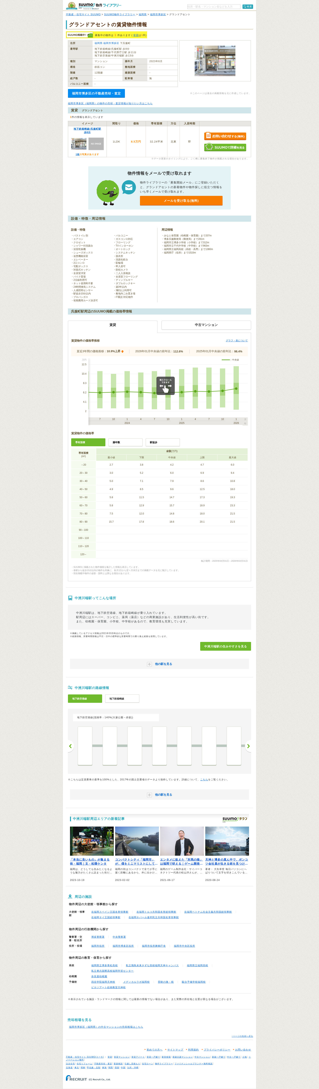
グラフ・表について (237, 340)
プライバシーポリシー (217, 1049)
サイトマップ (175, 1049)
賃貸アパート (138, 1057)
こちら (204, 779)
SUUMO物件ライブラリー (119, 14)
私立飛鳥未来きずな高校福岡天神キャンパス (152, 965)
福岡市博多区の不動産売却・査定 (96, 93)
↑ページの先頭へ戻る (242, 1036)
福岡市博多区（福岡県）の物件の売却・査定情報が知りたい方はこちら (110, 103)
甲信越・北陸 (93, 1067)
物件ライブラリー (164, 1064)
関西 (110, 1067)
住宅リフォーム (84, 1064)
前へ (71, 746)
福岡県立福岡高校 (197, 965)
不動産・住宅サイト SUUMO (83, 14)
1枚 (78, 154)
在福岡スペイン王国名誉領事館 (109, 911)
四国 (117, 1067)
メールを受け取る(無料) (181, 200)
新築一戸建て (218, 1057)
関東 (83, 1067)
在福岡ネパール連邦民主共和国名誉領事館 (154, 917)
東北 (76, 1067)
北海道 (69, 1067)
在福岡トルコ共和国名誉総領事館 (156, 911)
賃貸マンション (122, 1057)
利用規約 (193, 1049)
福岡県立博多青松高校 (104, 965)
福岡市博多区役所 (123, 945)
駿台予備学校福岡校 (194, 981)
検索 (249, 6)
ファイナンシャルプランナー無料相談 (194, 1064)
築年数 (116, 442)
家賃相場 (166, 1057)
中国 (123, 1067)
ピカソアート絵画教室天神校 (108, 987)
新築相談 (118, 1064)
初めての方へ (155, 1049)
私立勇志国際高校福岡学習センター (112, 970)
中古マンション (202, 1057)
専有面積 (80, 442)
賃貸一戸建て (153, 1057)
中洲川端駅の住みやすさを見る (225, 646)
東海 (104, 1067)
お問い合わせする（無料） (225, 136)
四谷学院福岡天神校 (103, 981)
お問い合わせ (243, 1049)
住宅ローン (147, 1064)
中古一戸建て (233, 1057)
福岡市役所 (98, 945)
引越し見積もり (132, 1064)
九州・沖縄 (132, 1067)
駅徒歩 (153, 442)
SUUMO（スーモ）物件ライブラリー (93, 6)
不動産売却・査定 (103, 1064)
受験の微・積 (166, 981)
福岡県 (143, 14)
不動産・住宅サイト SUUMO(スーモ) (85, 1057)
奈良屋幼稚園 (99, 976)
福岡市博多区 (158, 14)
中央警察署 (119, 936)
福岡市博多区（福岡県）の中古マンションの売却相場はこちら (106, 1026)
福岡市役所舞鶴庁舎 (154, 945)
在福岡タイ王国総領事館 (105, 917)
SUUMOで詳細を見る (225, 147)
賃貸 (136, 35)
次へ (248, 746)
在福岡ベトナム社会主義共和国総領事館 (208, 911)
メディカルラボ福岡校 (136, 981)
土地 (244, 1057)
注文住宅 (70, 1064)
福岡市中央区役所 (184, 945)
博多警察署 (98, 936)
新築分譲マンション (183, 1057)
